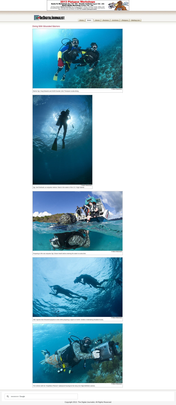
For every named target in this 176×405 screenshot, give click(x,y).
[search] (41, 396)
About (97, 20)
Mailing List (135, 20)
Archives (115, 20)
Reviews (106, 20)
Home (82, 20)
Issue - (89, 20)
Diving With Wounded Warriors (46, 26)
